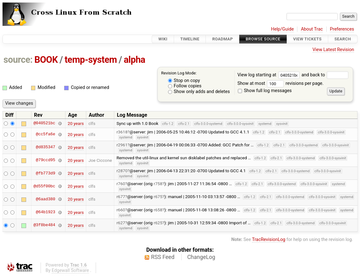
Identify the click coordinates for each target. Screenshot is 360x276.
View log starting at (269, 75)
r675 (158, 196)
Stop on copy (184, 80)
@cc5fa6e (45, 134)
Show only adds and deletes (199, 91)
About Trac (312, 29)
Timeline (190, 39)
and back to (324, 75)
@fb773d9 (45, 173)
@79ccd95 (45, 160)
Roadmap (222, 39)
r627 (120, 222)
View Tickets (307, 39)
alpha (134, 59)
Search (343, 39)
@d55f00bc (44, 186)
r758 (158, 183)
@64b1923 (45, 212)
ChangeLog (201, 257)
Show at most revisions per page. (280, 83)
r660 (120, 209)
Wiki (162, 39)
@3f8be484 (44, 225)
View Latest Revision (333, 49)
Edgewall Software (70, 270)
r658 (158, 209)
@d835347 (45, 147)
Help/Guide (282, 29)
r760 (120, 183)
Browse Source (263, 39)
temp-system (91, 59)
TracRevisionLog (268, 239)
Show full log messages (265, 90)
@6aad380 (45, 199)
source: (18, 59)
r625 (158, 222)
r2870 (121, 170)
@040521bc (44, 123)
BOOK (46, 59)
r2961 (121, 144)
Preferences (342, 29)
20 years (76, 123)
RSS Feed (162, 257)
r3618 (121, 131)
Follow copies (185, 86)
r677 (120, 196)
